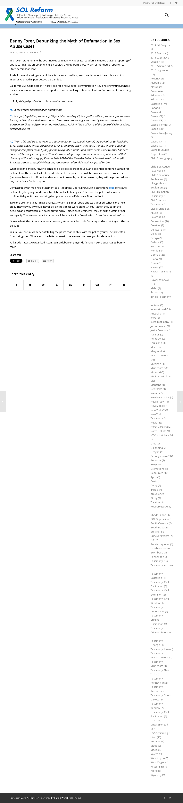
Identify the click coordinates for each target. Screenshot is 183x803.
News (154, 422)
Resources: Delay (161, 506)
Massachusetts (160, 355)
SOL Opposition (160, 519)
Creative (156, 225)
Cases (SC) (157, 145)
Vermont (156, 741)
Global (154, 259)
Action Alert (157, 78)
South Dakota (159, 527)
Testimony (157, 561)
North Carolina (159, 426)
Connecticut (157, 221)
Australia (156, 313)
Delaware (156, 229)
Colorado (156, 217)
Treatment (157, 502)
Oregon (155, 452)
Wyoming (156, 775)
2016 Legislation (160, 70)
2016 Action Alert (160, 66)
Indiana (155, 305)
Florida (155, 250)
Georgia (155, 254)
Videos (155, 750)
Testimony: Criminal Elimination (157, 620)
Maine (154, 347)
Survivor (156, 531)
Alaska (155, 87)
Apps (154, 477)
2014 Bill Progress (161, 45)
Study (154, 498)
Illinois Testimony (161, 296)
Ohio (153, 443)
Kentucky (156, 338)
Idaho (154, 288)
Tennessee (157, 557)
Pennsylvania (159, 456)
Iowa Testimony (160, 322)
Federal (155, 242)
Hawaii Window (160, 280)
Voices (154, 754)
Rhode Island (158, 515)
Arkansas (156, 95)
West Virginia (158, 762)
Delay (154, 233)
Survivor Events (160, 536)
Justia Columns (159, 330)
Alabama (156, 82)
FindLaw (155, 246)
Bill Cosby (156, 99)
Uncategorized (159, 724)
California (33, 52)
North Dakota (158, 431)
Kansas (155, 334)
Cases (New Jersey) (162, 133)
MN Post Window (161, 376)
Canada (155, 108)
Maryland (156, 351)
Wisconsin (157, 766)
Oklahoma (157, 448)
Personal (156, 460)
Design (155, 238)
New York (156, 410)
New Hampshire (160, 397)
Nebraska (156, 389)
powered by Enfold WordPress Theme (61, 797)
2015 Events (158, 53)
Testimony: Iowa (160, 649)
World (154, 770)
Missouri (156, 372)
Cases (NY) (157, 141)
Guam (154, 263)
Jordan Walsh (158, 326)
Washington (158, 758)
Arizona (155, 91)
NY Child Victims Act (162, 435)
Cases (154, 112)
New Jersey (157, 401)
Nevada (155, 393)
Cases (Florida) (159, 124)
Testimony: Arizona (162, 565)
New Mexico (158, 405)
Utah (153, 737)
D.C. (153, 540)
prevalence (157, 494)
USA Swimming (159, 733)
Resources (157, 473)
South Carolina (159, 523)
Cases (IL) (156, 129)
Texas (154, 720)
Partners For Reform (154, 2)
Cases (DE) (157, 120)
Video (154, 745)
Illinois (154, 292)
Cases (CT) (157, 116)
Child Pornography (162, 158)
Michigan (156, 364)
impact (154, 489)
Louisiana (156, 343)
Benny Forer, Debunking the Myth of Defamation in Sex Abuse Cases (65, 43)
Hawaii (155, 267)
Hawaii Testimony (161, 271)
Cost (153, 481)
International (158, 309)
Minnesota (157, 368)
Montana (156, 385)
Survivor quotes (160, 544)
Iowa (153, 317)
